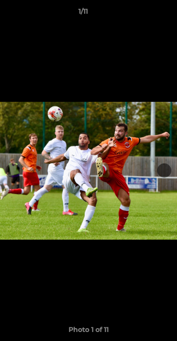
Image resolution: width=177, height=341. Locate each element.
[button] (143, 13)
